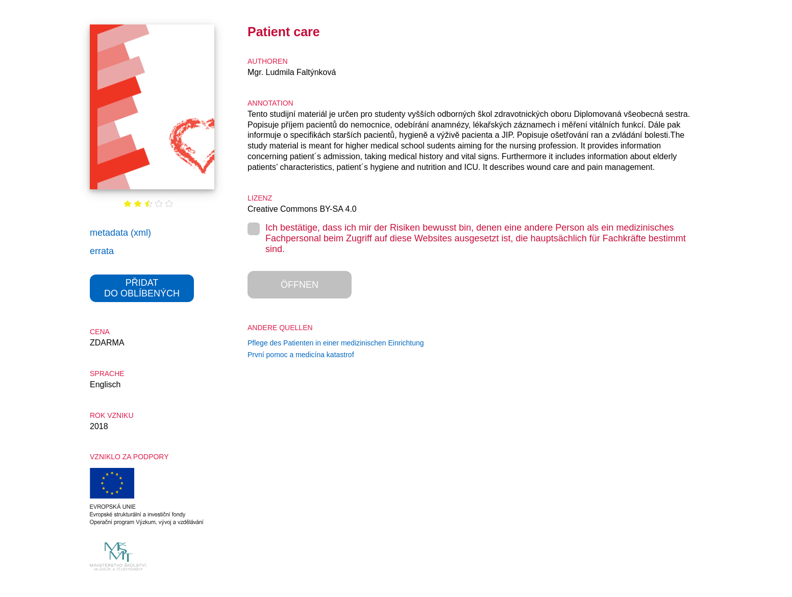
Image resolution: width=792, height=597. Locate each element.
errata (102, 251)
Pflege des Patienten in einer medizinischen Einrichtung (335, 343)
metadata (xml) (120, 233)
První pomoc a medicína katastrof (300, 355)
